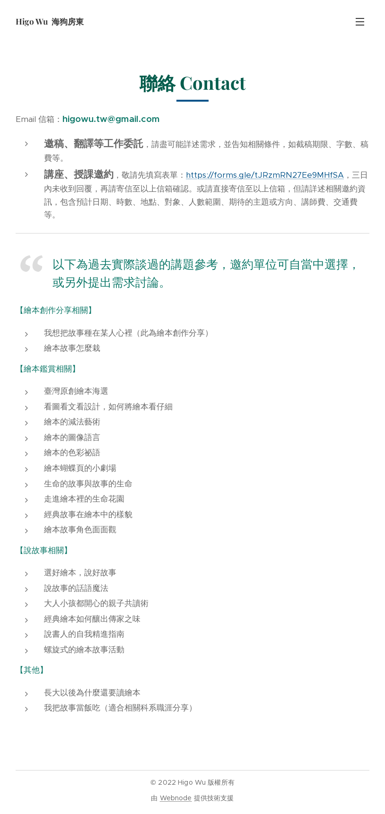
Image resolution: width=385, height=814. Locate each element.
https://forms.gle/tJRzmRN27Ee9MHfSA (265, 175)
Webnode (176, 798)
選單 (360, 21)
